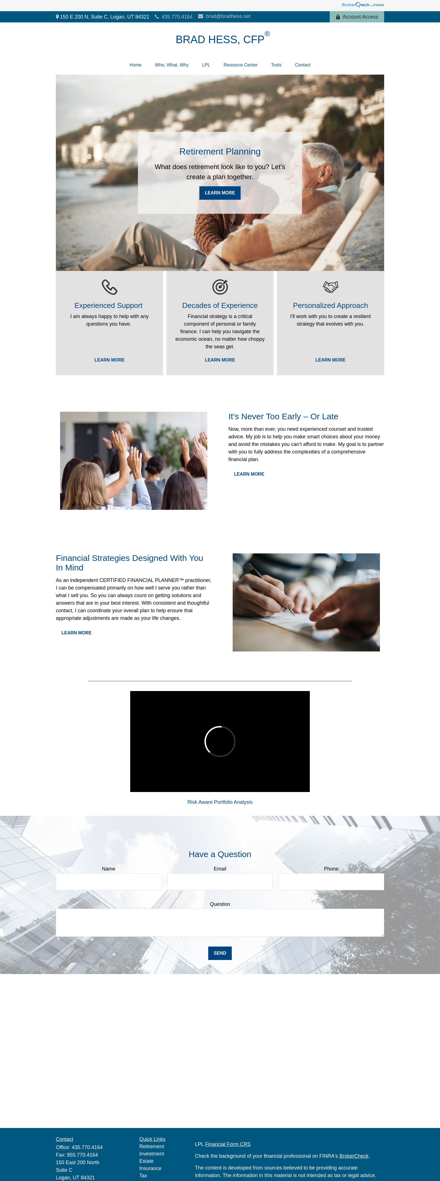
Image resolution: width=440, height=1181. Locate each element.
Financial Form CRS (228, 1144)
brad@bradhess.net (224, 16)
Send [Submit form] (220, 953)
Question (220, 904)
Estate (146, 1161)
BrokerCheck (354, 1156)
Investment (151, 1154)
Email (220, 869)
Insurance (150, 1168)
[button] (135, 65)
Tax (143, 1175)
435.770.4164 (173, 17)
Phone (331, 869)
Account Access (357, 17)
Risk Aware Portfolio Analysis (220, 802)
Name (108, 869)
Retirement (151, 1146)
